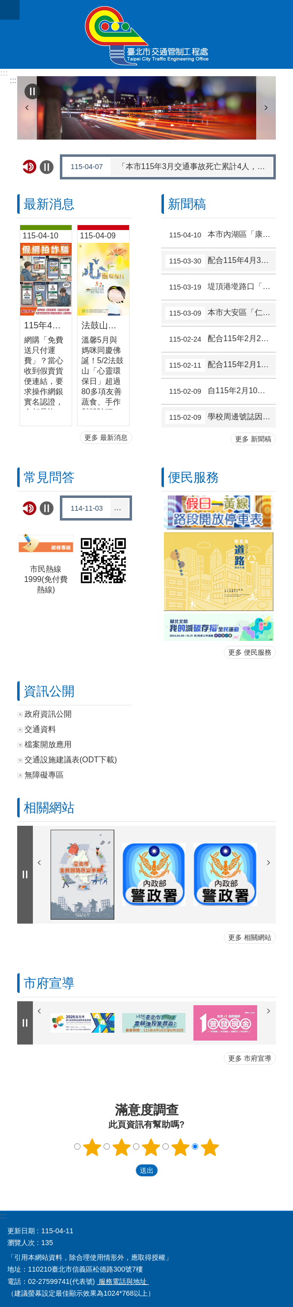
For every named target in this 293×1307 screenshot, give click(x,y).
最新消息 (49, 204)
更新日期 (21, 1231)
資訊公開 (49, 691)
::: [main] (13, 80)
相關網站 (49, 807)
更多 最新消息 (106, 437)
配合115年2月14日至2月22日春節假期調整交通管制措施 (220, 365)
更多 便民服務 (249, 652)
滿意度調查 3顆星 (150, 1147)
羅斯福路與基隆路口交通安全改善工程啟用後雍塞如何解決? (96, 508)
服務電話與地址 (123, 1281)
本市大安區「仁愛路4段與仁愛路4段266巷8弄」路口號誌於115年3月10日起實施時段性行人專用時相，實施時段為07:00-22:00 (220, 313)
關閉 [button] (10, 10)
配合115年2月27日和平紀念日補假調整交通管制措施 (220, 339)
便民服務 (193, 477)
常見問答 (49, 477)
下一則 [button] (266, 108)
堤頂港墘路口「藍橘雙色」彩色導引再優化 (220, 287)
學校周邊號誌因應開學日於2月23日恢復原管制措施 (220, 417)
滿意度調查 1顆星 (91, 1147)
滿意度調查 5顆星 (209, 1147)
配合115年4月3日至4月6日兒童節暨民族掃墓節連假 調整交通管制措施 (220, 261)
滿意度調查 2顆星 (121, 1147)
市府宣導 (49, 983)
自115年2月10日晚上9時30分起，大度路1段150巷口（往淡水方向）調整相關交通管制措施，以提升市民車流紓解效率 (220, 391)
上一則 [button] (27, 108)
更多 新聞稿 (253, 439)
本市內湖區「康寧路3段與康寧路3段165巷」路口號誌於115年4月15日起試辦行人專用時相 (220, 235)
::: (4, 73)
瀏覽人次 (21, 1243)
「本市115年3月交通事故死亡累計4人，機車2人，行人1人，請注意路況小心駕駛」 (168, 166)
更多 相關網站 (249, 937)
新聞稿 (187, 204)
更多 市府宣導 (249, 1058)
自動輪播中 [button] (32, 91)
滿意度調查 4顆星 (180, 1147)
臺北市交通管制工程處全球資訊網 (146, 34)
